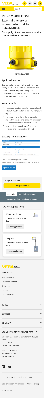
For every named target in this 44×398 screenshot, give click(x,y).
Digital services (8, 294)
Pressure (5, 290)
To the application (15, 227)
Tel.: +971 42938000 (9, 350)
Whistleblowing (33, 384)
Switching (6, 286)
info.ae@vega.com (9, 353)
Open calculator (9, 168)
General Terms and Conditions (14, 377)
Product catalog (8, 277)
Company (6, 323)
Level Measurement (9, 281)
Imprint (32, 377)
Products (7, 272)
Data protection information (13, 384)
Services (6, 314)
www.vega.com (8, 356)
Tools (5, 305)
